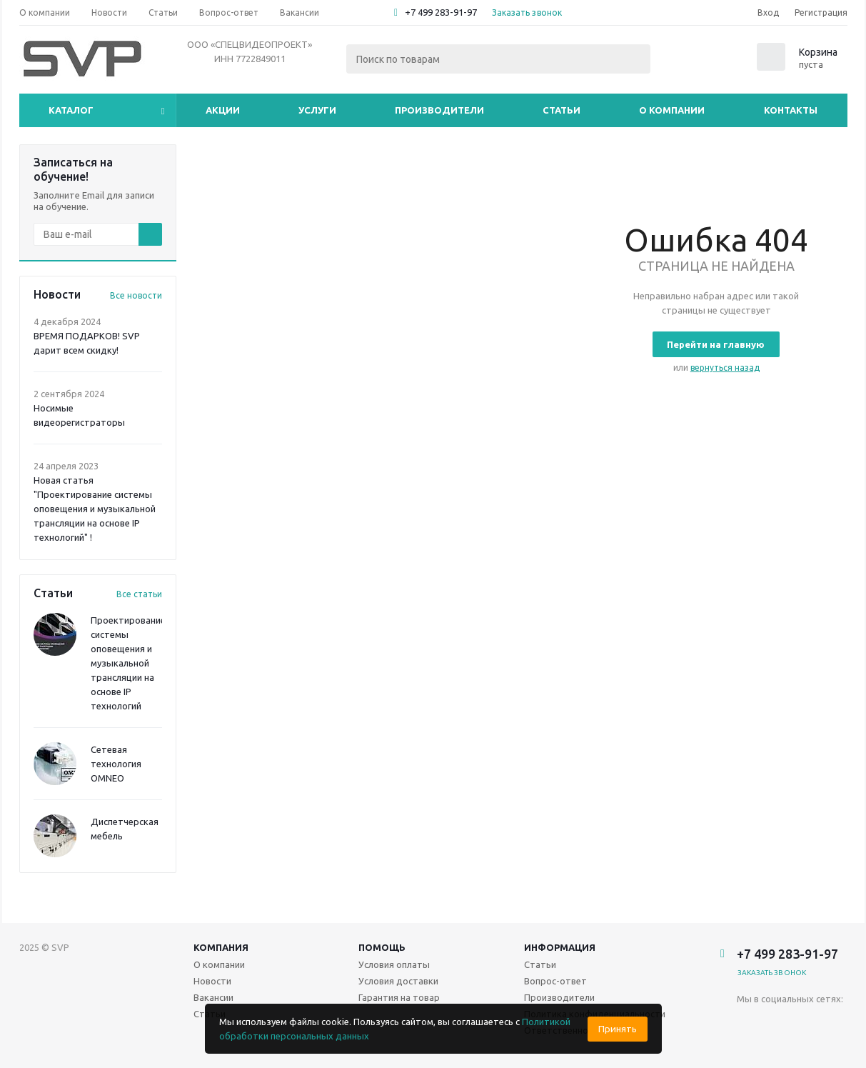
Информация (559, 947)
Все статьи (139, 594)
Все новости (136, 295)
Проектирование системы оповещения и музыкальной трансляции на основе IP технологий (128, 663)
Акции (223, 110)
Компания (220, 947)
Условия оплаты (394, 964)
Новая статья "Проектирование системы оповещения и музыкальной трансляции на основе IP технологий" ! (95, 508)
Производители (439, 110)
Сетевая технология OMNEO (116, 763)
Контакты (790, 110)
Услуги (317, 110)
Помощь (382, 947)
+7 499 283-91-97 (441, 12)
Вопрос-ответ (555, 981)
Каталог (71, 110)
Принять (617, 1029)
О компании (672, 110)
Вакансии (213, 997)
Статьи (561, 110)
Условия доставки (398, 981)
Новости (212, 981)
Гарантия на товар (399, 997)
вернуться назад (725, 367)
